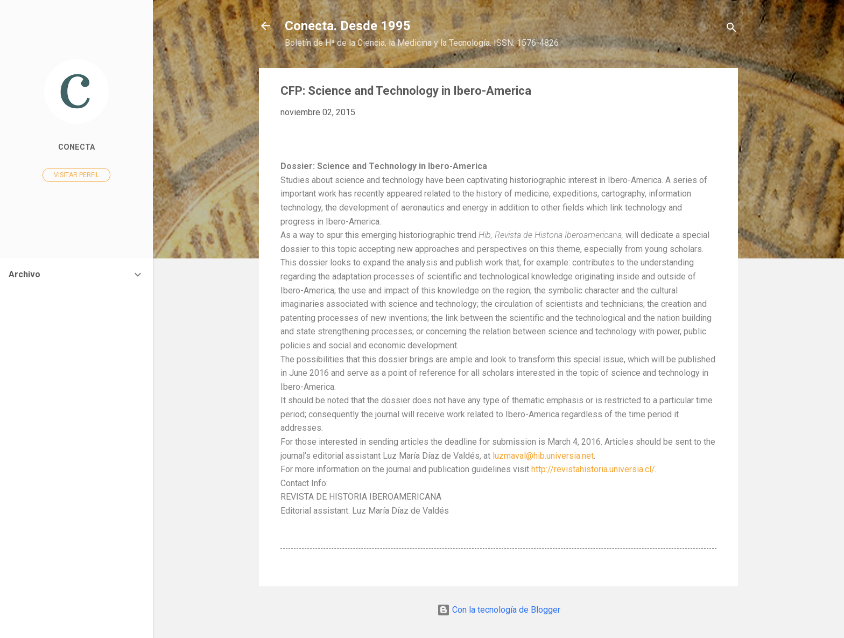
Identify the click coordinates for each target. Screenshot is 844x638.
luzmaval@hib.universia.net (543, 456)
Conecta (76, 147)
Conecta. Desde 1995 (348, 25)
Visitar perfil (76, 175)
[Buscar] (731, 29)
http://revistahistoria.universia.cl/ (593, 469)
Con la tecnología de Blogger (498, 610)
